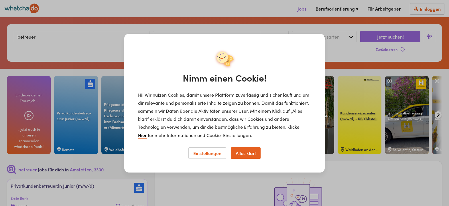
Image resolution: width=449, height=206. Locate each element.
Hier (142, 135)
